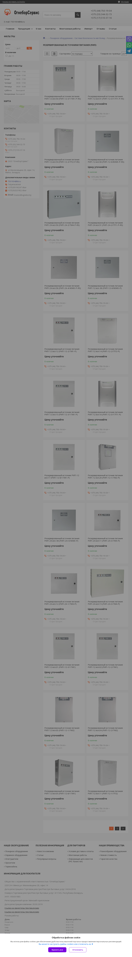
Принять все (57, 950)
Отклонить (77, 950)
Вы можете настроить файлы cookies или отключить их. (65, 944)
